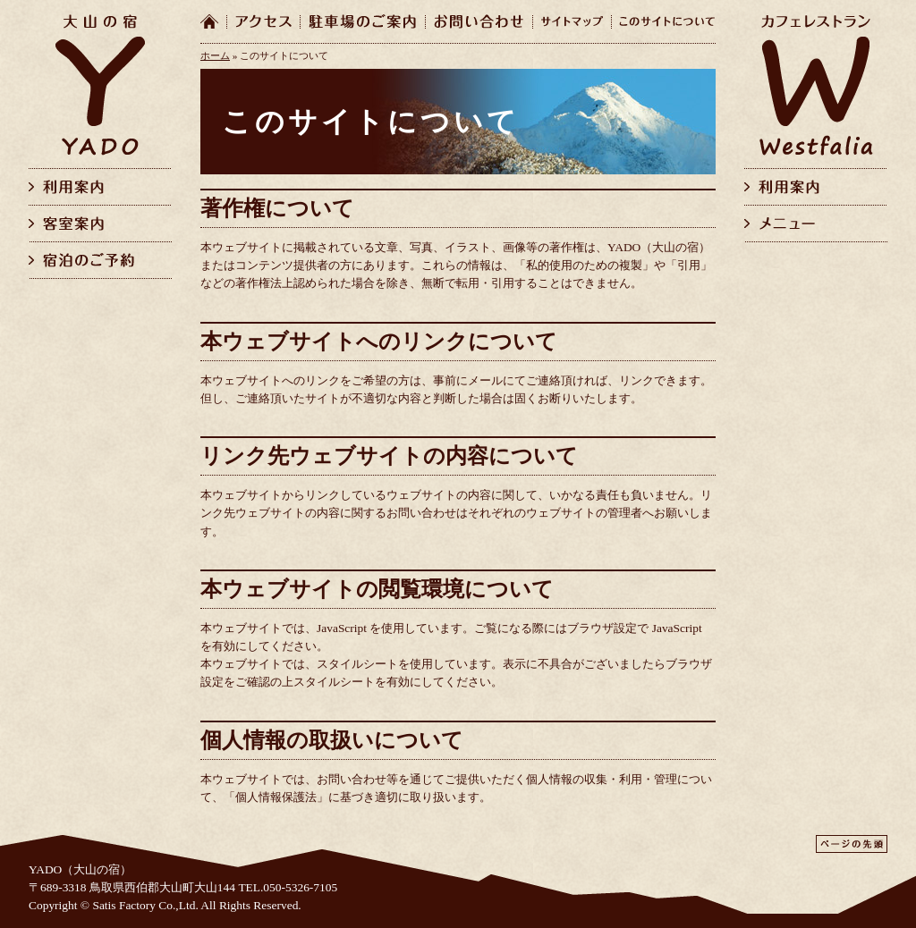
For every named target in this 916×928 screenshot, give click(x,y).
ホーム (215, 55)
